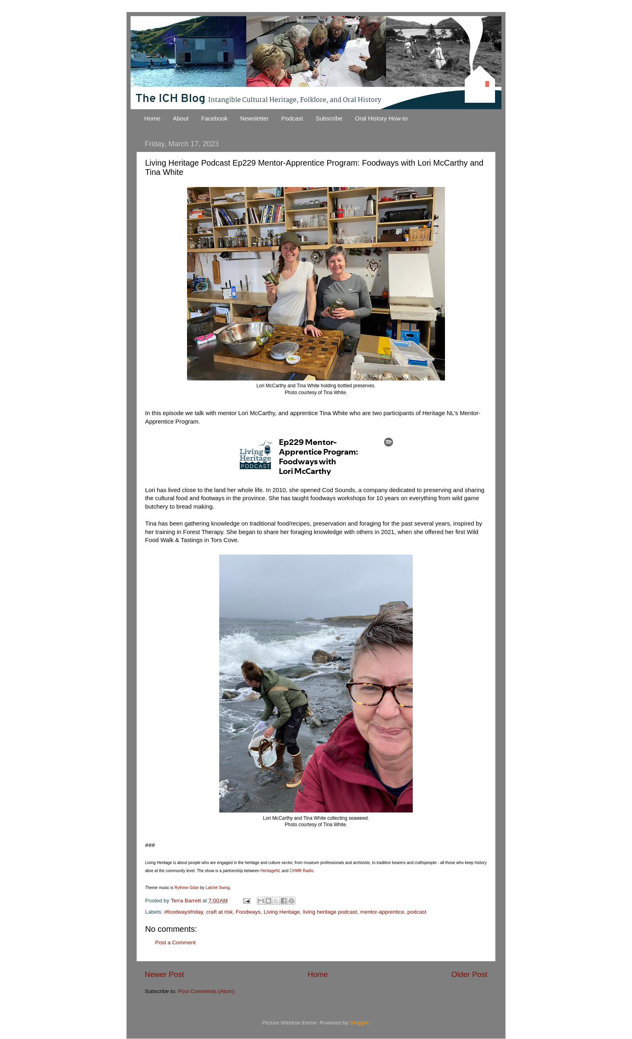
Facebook (214, 118)
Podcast (292, 118)
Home (152, 118)
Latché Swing (217, 887)
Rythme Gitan (186, 887)
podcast (416, 912)
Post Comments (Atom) (206, 991)
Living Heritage (282, 912)
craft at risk (219, 912)
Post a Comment (175, 942)
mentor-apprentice (382, 912)
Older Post (469, 974)
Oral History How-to (381, 118)
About (181, 118)
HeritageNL (270, 871)
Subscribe (329, 118)
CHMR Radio (301, 871)
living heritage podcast (330, 912)
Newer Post (164, 974)
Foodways (248, 912)
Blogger (359, 1023)
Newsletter (254, 118)
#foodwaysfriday (183, 912)
